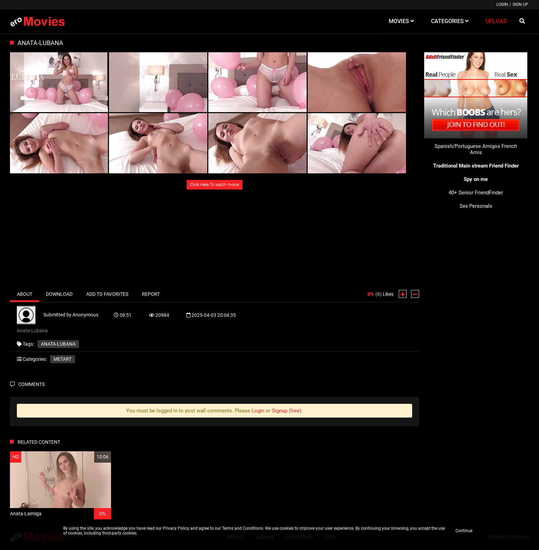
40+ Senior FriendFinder (476, 193)
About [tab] (24, 294)
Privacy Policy (176, 528)
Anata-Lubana (58, 344)
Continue (463, 530)
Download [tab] (59, 294)
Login (502, 4)
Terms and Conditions (242, 528)
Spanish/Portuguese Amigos (467, 146)
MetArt (63, 359)
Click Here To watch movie (214, 184)
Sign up (520, 4)
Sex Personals (476, 206)
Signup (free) (286, 411)
